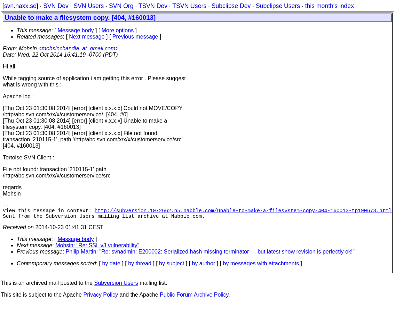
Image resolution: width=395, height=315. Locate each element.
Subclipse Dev (231, 5)
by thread (139, 268)
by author (203, 268)
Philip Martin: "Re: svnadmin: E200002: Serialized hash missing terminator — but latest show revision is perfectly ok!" (210, 256)
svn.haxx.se (20, 5)
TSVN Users (189, 5)
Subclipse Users (278, 5)
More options (118, 30)
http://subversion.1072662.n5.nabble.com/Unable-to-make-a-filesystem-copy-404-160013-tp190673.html (243, 212)
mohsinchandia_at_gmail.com (79, 48)
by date (111, 268)
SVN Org (121, 5)
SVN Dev (55, 5)
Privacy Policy (100, 299)
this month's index (329, 5)
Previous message (135, 37)
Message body (75, 30)
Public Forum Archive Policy (194, 299)
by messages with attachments (261, 268)
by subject (171, 268)
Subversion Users (116, 287)
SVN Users (88, 5)
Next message (86, 37)
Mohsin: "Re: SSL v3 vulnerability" (97, 249)
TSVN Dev (153, 5)
